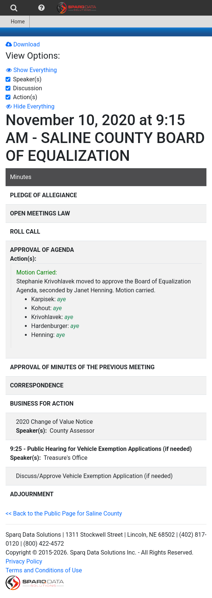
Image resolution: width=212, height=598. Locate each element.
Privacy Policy (24, 561)
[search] (14, 8)
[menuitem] (14, 8)
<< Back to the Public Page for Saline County (64, 513)
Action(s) (25, 97)
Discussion (27, 88)
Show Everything (31, 70)
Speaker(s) (27, 79)
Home (14, 22)
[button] (41, 8)
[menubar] (50, 8)
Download (23, 44)
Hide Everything (30, 106)
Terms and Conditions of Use (44, 570)
